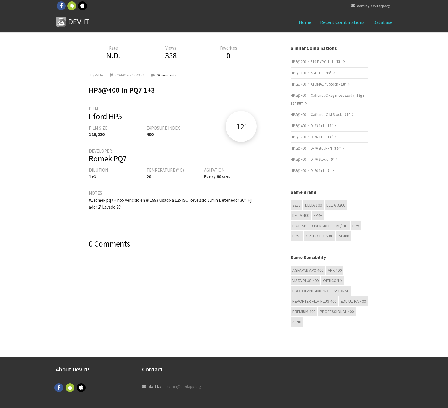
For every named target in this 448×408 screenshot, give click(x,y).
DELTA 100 (313, 205)
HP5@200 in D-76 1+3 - (312, 137)
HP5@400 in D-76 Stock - (313, 159)
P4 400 (343, 236)
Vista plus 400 (305, 280)
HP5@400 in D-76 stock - (316, 148)
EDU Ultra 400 (353, 301)
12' (241, 126)
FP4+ (318, 215)
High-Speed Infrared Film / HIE (320, 225)
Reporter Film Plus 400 (314, 301)
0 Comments (166, 75)
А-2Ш (296, 322)
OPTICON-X (332, 280)
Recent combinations (342, 22)
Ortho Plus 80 (319, 236)
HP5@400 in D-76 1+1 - (311, 170)
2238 (296, 205)
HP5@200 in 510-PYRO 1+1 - (316, 61)
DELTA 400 (300, 215)
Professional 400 (337, 311)
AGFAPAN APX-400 (307, 270)
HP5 (355, 225)
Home (305, 22)
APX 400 (335, 270)
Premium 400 (303, 311)
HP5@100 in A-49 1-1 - (311, 73)
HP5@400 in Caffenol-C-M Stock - (321, 114)
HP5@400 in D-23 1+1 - (312, 125)
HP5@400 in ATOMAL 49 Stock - (319, 84)
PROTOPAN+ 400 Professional (320, 291)
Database (382, 22)
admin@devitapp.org (370, 6)
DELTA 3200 (335, 205)
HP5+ (296, 236)
